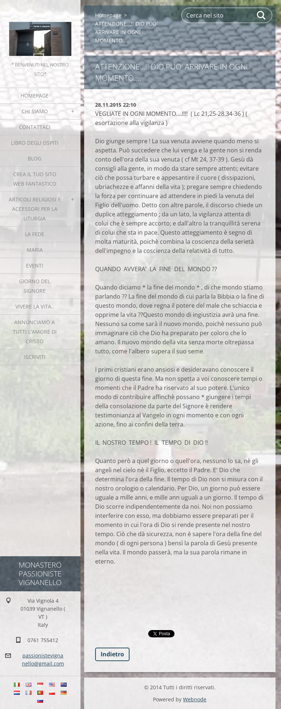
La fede (34, 234)
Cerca (261, 15)
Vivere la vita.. (34, 306)
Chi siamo (35, 111)
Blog (34, 158)
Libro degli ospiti (35, 142)
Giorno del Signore (34, 286)
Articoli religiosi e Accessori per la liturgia (35, 209)
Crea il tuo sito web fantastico (34, 179)
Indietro (112, 654)
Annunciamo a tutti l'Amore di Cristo (35, 332)
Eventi (34, 265)
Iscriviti (34, 356)
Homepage (34, 95)
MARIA (35, 249)
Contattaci (34, 127)
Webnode (194, 699)
